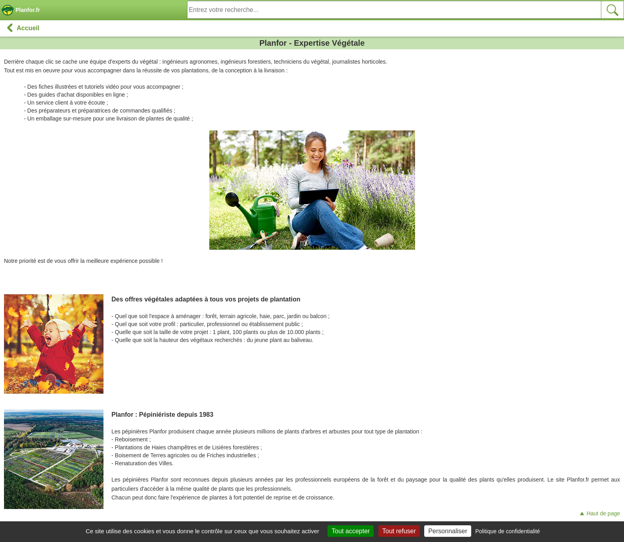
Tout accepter (351, 531)
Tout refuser (399, 531)
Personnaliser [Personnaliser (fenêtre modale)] (447, 531)
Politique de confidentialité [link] (507, 531)
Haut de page (599, 513)
